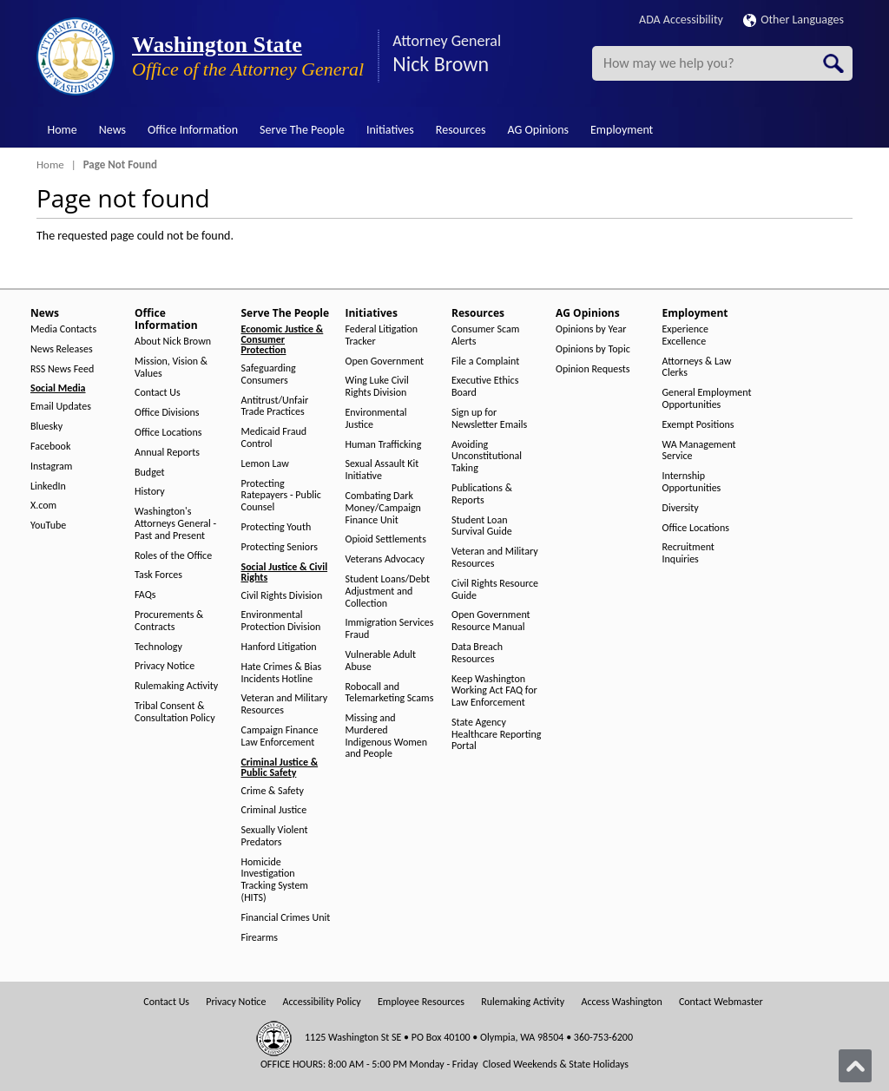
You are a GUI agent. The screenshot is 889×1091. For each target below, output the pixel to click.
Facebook (50, 446)
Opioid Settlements (386, 539)
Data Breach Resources (477, 653)
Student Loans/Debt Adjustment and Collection (388, 591)
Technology (158, 647)
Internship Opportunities (691, 482)
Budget (150, 472)
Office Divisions (167, 412)
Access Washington (621, 1002)
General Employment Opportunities (707, 399)
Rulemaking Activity (176, 686)
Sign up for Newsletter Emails (489, 418)
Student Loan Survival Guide (481, 526)
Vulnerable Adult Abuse (381, 661)
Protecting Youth (276, 527)
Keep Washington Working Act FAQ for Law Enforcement (494, 691)
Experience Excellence (685, 335)
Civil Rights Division (282, 595)
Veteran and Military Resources (284, 704)
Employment (621, 129)
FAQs (145, 595)
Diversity (680, 508)
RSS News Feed (62, 369)
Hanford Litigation (279, 647)
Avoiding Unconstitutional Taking (486, 457)
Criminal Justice (274, 810)
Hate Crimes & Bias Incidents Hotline (281, 673)
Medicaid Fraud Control (274, 438)
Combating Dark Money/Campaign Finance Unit (383, 508)
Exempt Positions (698, 424)
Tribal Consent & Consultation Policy (175, 712)
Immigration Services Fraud (390, 629)
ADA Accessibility (681, 19)
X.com (43, 505)
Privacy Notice (164, 666)
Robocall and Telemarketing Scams (390, 693)
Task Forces (158, 575)
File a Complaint (485, 361)
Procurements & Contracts (169, 621)
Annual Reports (167, 452)
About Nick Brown (173, 341)
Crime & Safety (272, 791)
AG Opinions (538, 129)
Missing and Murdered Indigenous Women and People (387, 736)
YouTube (48, 525)
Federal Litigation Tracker (382, 335)
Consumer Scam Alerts (485, 335)
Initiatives (390, 129)
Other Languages (793, 19)
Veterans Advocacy (385, 559)
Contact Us (158, 392)
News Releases (61, 349)
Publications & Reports (481, 494)
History (150, 491)
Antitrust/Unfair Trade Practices (275, 406)
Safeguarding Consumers (268, 374)
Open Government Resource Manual (490, 621)
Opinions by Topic (593, 349)
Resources (461, 129)
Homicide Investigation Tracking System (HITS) (274, 880)
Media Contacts (63, 329)
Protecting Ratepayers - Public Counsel (281, 496)
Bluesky (46, 426)
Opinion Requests (593, 369)
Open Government (385, 361)
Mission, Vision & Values (171, 367)
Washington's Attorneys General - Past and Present (175, 524)
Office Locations (168, 432)
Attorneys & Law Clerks (697, 367)
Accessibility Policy (322, 1002)
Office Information (193, 129)
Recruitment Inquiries (688, 553)
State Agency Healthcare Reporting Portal (496, 735)
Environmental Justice (376, 418)
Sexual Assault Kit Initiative (382, 470)
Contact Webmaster (721, 1002)
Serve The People (302, 129)
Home (62, 129)
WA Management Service (699, 451)
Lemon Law (265, 464)
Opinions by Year (591, 329)
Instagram (51, 466)
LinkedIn (48, 486)
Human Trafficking (384, 444)
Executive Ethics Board (484, 386)
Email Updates (60, 406)
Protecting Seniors (279, 547)
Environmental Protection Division (281, 621)
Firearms (259, 937)
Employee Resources (421, 1002)
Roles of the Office (173, 556)
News (112, 129)
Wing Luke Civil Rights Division (377, 386)
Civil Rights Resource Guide (494, 589)
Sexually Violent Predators (274, 836)
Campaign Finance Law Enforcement (280, 736)
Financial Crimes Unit (286, 917)
